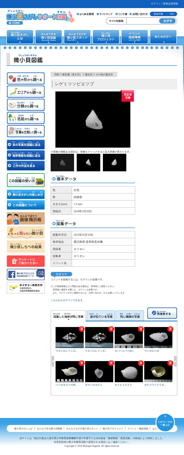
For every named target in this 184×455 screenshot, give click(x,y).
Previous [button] (53, 361)
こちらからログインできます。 (68, 300)
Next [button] (175, 361)
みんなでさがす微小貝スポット (82, 428)
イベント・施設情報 (138, 428)
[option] (114, 360)
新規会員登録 (170, 3)
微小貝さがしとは (23, 428)
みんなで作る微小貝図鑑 (49, 428)
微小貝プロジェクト (113, 428)
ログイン (156, 3)
